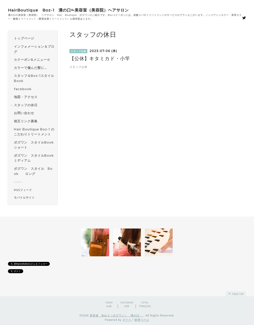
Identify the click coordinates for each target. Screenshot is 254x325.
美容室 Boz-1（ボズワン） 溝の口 (116, 315)
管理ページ (141, 319)
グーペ (126, 319)
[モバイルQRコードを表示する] (34, 197)
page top (236, 293)
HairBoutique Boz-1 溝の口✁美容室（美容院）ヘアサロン (68, 10)
